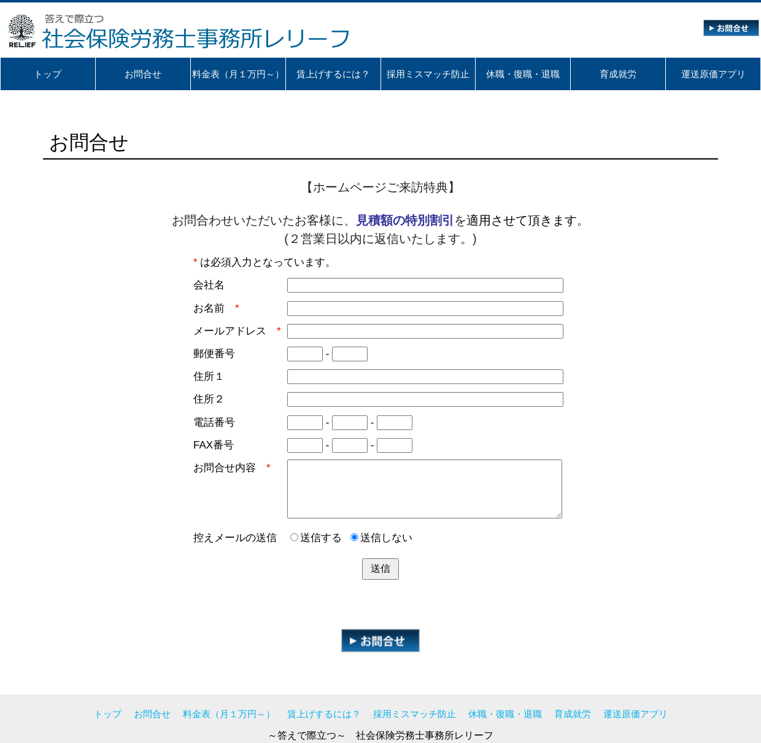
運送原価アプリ (635, 714)
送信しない (381, 538)
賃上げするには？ (324, 714)
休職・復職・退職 (505, 714)
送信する (316, 538)
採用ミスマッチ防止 (414, 714)
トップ (108, 714)
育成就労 (572, 714)
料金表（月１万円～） (229, 714)
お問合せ (152, 714)
